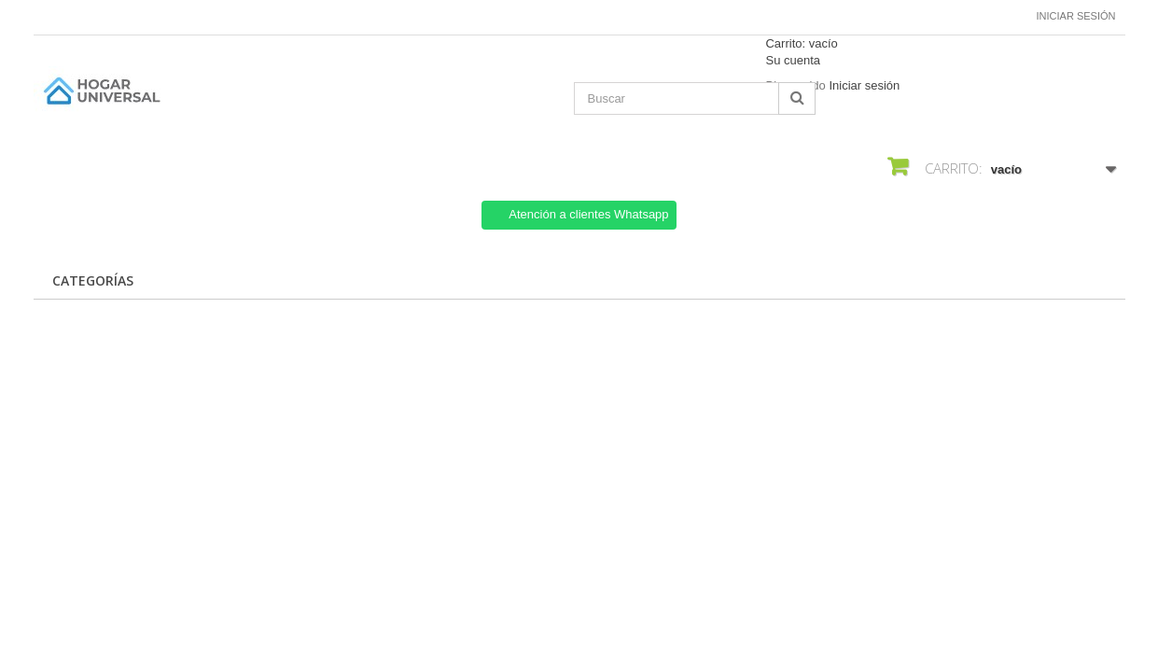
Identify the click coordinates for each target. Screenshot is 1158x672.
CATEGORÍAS (92, 280)
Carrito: (801, 43)
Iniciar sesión (1076, 15)
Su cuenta (792, 60)
